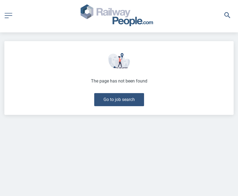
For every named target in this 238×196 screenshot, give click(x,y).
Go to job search (119, 99)
